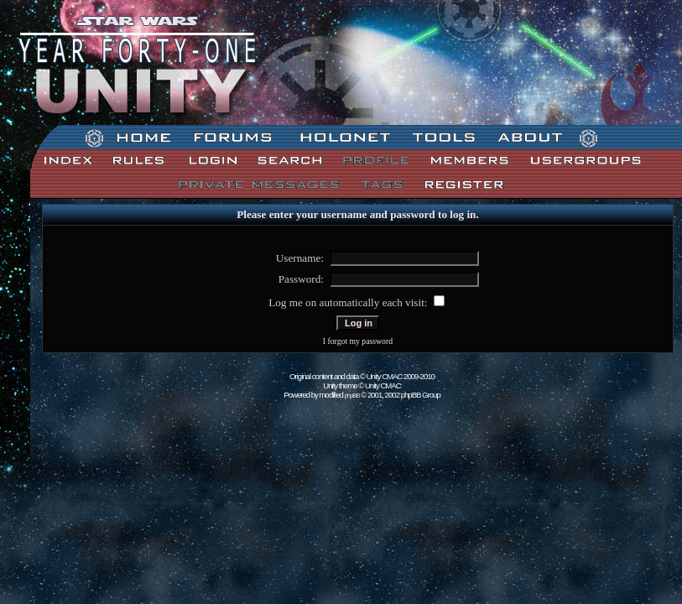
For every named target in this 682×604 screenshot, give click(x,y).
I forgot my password (358, 341)
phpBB (352, 395)
